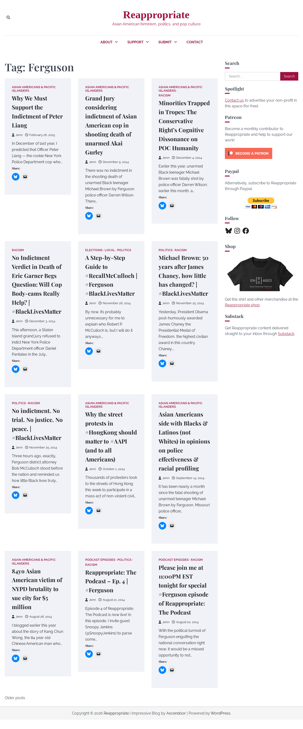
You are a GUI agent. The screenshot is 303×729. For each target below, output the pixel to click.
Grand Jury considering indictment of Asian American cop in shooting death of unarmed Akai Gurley (109, 125)
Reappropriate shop (242, 305)
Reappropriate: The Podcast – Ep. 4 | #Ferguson (110, 581)
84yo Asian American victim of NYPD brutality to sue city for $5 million (36, 589)
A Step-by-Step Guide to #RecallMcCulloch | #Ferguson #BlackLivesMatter (111, 275)
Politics (124, 250)
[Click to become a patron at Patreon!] (248, 160)
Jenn (17, 135)
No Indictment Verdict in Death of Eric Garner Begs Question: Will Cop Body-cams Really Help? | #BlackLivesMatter (38, 284)
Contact (195, 42)
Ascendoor (176, 722)
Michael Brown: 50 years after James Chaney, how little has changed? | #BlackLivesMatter (185, 275)
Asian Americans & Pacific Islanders (34, 88)
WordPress (220, 722)
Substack (286, 333)
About (106, 42)
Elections (94, 250)
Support (135, 42)
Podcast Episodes (100, 560)
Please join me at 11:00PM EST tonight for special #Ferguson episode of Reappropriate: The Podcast (184, 594)
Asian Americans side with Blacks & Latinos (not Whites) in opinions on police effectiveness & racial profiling (185, 441)
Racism (165, 95)
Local (110, 250)
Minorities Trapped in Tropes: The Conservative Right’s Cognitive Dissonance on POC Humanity (182, 130)
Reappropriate (156, 15)
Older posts (15, 707)
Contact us (234, 100)
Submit (165, 42)
